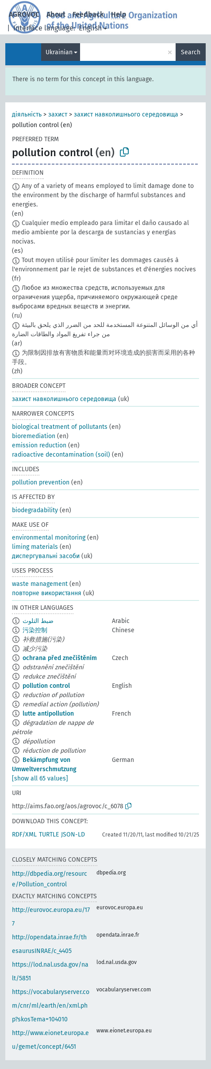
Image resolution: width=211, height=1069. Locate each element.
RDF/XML (24, 834)
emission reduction (39, 445)
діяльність (27, 114)
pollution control (46, 686)
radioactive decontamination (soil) (61, 454)
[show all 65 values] (40, 778)
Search (190, 52)
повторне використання (46, 593)
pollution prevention (40, 482)
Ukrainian (59, 52)
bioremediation (33, 436)
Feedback (88, 14)
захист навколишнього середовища (126, 114)
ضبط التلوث (38, 621)
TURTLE (49, 834)
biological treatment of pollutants (59, 427)
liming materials (35, 547)
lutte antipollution (48, 713)
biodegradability (35, 510)
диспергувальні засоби (46, 556)
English (90, 28)
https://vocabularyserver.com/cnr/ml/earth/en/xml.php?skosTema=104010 (50, 1005)
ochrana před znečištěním (60, 658)
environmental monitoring (48, 537)
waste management (40, 584)
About (55, 14)
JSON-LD (73, 834)
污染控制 (35, 630)
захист (57, 114)
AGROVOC (24, 14)
